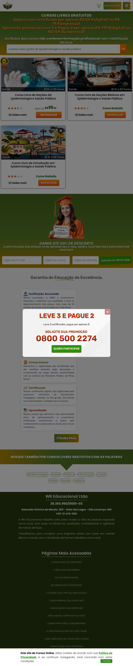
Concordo (106, 661)
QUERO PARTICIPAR (67, 349)
